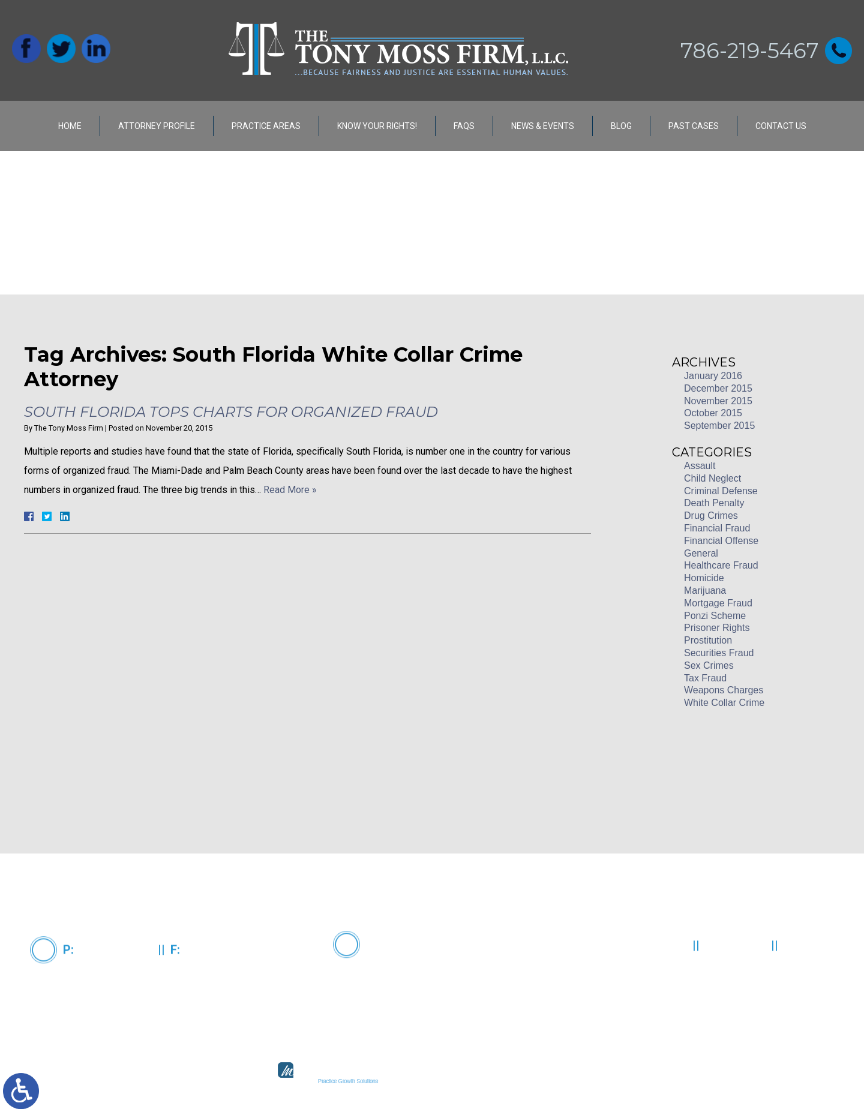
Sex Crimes (709, 665)
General (701, 553)
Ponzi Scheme (715, 616)
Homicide (704, 578)
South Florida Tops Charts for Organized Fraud (231, 411)
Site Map (810, 980)
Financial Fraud (717, 528)
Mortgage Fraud (718, 603)
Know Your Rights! (377, 126)
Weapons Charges (723, 690)
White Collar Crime (724, 703)
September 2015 (719, 425)
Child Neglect (712, 478)
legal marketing (475, 1081)
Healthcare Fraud (721, 565)
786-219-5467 (749, 51)
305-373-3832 (219, 985)
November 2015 (718, 401)
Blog (621, 126)
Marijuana (705, 590)
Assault (699, 466)
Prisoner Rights (716, 628)
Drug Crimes (711, 515)
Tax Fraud (705, 678)
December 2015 (718, 388)
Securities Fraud (719, 653)
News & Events (542, 126)
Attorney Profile (156, 126)
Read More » (290, 489)
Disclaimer (736, 980)
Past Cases (693, 126)
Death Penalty (714, 503)
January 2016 (713, 376)
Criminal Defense (721, 491)
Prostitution (708, 640)
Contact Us (780, 126)
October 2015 (713, 413)
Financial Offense (721, 541)
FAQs (464, 126)
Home (70, 126)
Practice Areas (266, 126)
